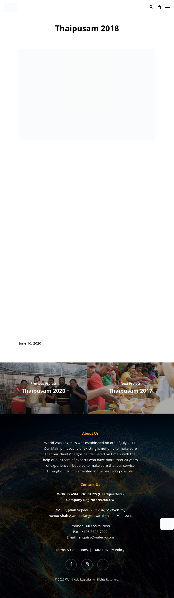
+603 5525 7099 (97, 526)
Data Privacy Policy (109, 549)
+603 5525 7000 (95, 531)
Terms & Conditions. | (75, 549)
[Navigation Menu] (167, 7)
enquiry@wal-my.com (96, 537)
